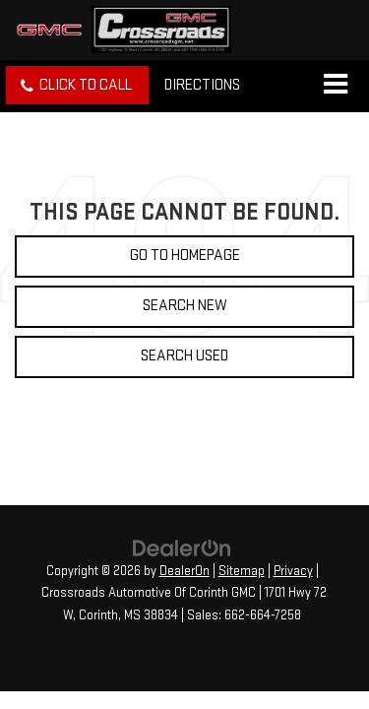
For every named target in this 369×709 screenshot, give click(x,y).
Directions (202, 85)
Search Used (184, 356)
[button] (77, 85)
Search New (185, 305)
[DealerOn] (182, 548)
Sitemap (241, 571)
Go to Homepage (185, 255)
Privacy (293, 571)
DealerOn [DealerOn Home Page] (184, 571)
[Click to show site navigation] (335, 85)
